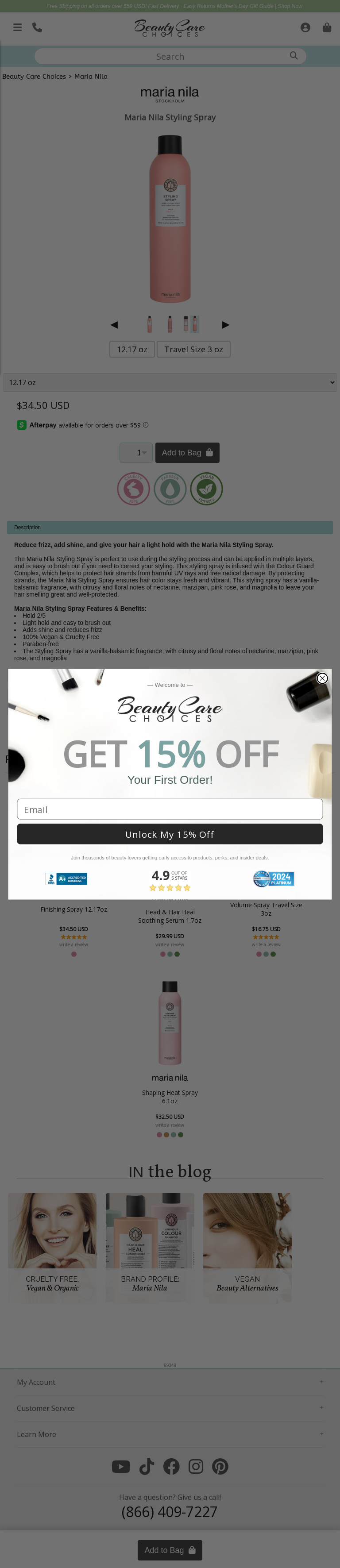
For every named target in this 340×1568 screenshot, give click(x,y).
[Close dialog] (322, 678)
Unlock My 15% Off (169, 834)
